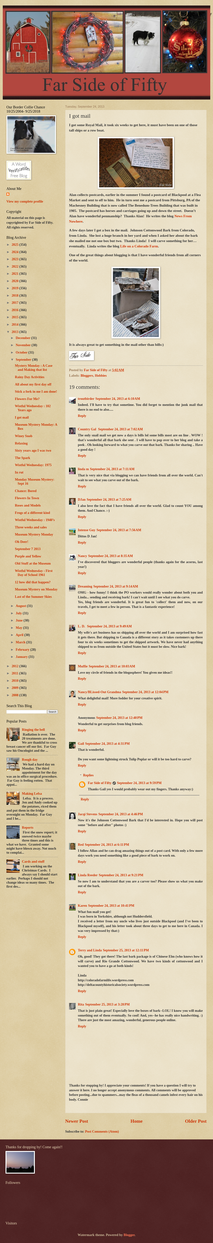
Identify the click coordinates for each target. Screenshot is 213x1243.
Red (81, 844)
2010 (15, 680)
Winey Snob (23, 436)
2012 (15, 666)
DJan (82, 499)
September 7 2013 (28, 549)
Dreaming (85, 586)
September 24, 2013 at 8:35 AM (110, 556)
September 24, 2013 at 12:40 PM (119, 718)
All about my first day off (33, 384)
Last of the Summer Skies (33, 597)
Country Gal (87, 429)
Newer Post (76, 1121)
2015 (15, 317)
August (21, 606)
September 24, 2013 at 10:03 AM (112, 666)
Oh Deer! (21, 542)
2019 (15, 288)
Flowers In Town (27, 498)
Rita (81, 1004)
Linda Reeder (88, 875)
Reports (27, 827)
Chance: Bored (26, 491)
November (24, 345)
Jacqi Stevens (87, 814)
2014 (15, 324)
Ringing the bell (33, 730)
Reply (82, 416)
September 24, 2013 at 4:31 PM (107, 743)
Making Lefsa (32, 793)
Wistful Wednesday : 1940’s (35, 520)
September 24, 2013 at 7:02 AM (120, 429)
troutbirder (86, 399)
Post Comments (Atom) (102, 1131)
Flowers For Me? (27, 399)
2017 (15, 303)
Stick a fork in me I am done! (36, 391)
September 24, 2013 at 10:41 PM (111, 905)
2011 (15, 673)
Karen (82, 905)
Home (137, 1121)
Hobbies (101, 375)
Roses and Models (28, 505)
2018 (15, 295)
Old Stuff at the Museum (33, 563)
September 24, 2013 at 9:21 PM (121, 875)
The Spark (22, 458)
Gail (81, 743)
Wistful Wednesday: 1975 (33, 465)
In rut (19, 472)
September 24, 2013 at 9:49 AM (109, 626)
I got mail (22, 417)
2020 (15, 281)
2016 (15, 310)
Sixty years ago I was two (33, 450)
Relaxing (21, 443)
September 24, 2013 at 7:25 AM (109, 499)
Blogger (129, 1235)
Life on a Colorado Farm (139, 246)
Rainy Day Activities (29, 377)
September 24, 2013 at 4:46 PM (120, 814)
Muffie (83, 666)
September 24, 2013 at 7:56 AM (119, 530)
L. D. (82, 626)
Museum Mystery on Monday (36, 589)
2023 (15, 259)
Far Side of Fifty (99, 783)
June (20, 620)
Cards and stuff (33, 861)
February (23, 649)
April (20, 635)
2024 (15, 252)
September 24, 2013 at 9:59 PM (139, 783)
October (22, 352)
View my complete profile (24, 201)
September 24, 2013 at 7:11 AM (112, 469)
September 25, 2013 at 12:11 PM (126, 950)
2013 (15, 332)
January (22, 657)
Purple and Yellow (28, 556)
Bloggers (87, 375)
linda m (83, 469)
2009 (15, 688)
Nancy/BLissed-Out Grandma (99, 692)
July (19, 613)
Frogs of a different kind (32, 513)
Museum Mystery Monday (34, 534)
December (23, 338)
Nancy (82, 556)
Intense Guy (86, 530)
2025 (15, 244)
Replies (88, 775)
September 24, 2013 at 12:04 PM (145, 692)
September (24, 359)
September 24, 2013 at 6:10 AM (117, 399)
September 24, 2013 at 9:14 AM (115, 586)
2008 (15, 695)
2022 (15, 266)
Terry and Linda (90, 950)
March (21, 642)
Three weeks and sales (31, 527)
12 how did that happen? (32, 582)
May (19, 628)
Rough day (29, 759)
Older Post (196, 1121)
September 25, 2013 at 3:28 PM (107, 1004)
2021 (15, 273)
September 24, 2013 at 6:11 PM (107, 844)
